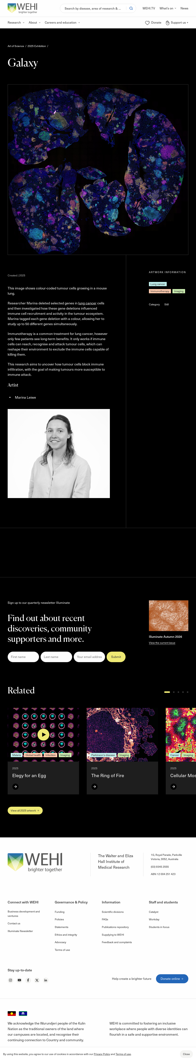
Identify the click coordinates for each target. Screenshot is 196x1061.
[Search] (93, 8)
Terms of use (123, 1054)
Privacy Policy (102, 1054)
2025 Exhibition (37, 46)
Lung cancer (157, 284)
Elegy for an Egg (29, 775)
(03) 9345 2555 (160, 866)
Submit (116, 657)
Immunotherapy (159, 291)
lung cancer (87, 303)
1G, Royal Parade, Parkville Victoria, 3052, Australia (166, 857)
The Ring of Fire (107, 775)
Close (186, 1054)
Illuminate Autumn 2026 (165, 636)
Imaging (179, 291)
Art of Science (16, 46)
